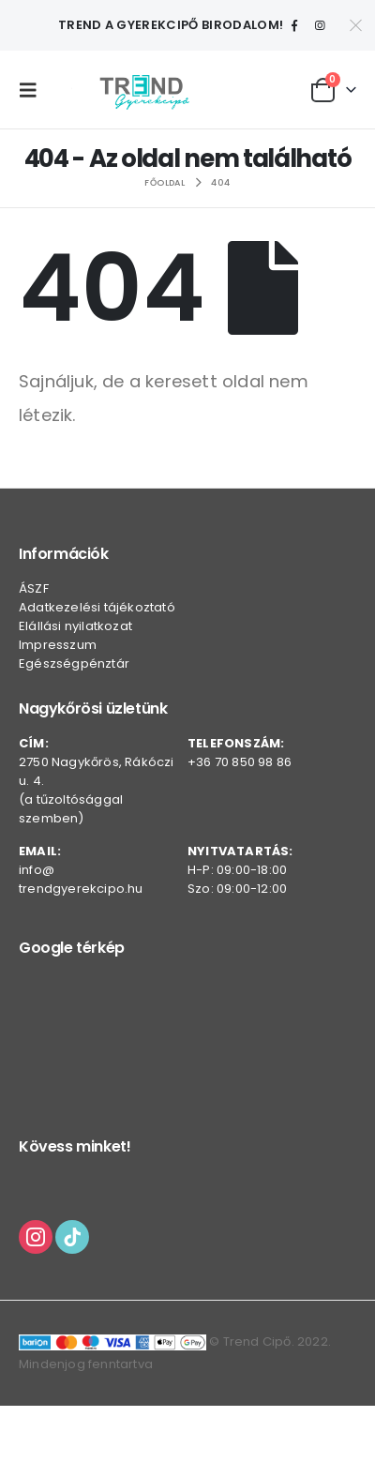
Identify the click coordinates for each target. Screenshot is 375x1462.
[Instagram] (319, 25)
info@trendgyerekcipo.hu (81, 879)
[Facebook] (294, 25)
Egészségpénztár (74, 663)
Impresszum (58, 645)
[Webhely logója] (144, 89)
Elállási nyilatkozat (75, 626)
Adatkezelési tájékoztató (97, 607)
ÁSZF (34, 588)
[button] (33, 90)
